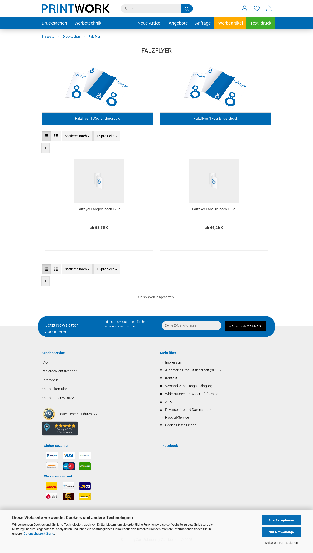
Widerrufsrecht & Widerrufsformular (192, 394)
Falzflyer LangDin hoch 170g (99, 209)
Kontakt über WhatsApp (60, 398)
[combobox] (77, 136)
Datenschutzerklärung (38, 533)
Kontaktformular (54, 389)
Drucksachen (54, 23)
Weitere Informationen (281, 543)
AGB (168, 402)
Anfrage (203, 23)
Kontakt (171, 378)
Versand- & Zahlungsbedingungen (190, 386)
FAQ (45, 362)
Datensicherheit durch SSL (78, 414)
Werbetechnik (87, 23)
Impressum (173, 362)
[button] (244, 8)
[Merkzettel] (257, 8)
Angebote (178, 23)
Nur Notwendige (281, 532)
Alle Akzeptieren (281, 520)
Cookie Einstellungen (180, 425)
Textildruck (260, 23)
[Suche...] (187, 8)
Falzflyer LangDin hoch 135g (213, 209)
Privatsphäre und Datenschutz (188, 410)
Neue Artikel (149, 23)
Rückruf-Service (177, 417)
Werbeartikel (230, 23)
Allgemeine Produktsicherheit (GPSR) (193, 370)
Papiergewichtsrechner (59, 371)
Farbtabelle (50, 380)
